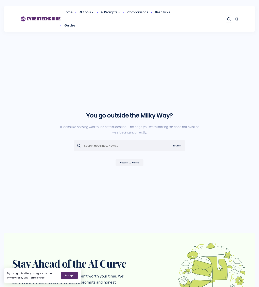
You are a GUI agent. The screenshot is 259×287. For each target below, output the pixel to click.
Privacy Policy (16, 277)
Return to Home (130, 164)
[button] (69, 275)
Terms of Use (40, 277)
